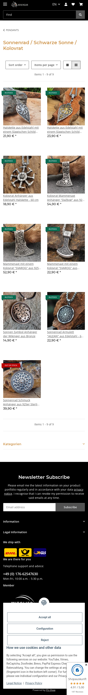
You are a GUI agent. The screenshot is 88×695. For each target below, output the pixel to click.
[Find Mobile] (39, 14)
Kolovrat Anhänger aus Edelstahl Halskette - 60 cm (21, 198)
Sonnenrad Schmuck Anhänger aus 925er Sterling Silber (22, 402)
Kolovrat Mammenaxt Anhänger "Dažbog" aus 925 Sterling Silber (65, 198)
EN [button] (54, 4)
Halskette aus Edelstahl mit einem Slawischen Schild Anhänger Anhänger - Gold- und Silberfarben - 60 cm (65, 130)
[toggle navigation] (5, 2)
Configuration (44, 628)
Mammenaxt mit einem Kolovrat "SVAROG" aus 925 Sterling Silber (21, 266)
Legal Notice (14, 683)
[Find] (80, 14)
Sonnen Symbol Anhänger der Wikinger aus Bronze (20, 334)
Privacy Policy (33, 683)
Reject (45, 640)
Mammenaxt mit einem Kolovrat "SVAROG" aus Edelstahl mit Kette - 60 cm (64, 266)
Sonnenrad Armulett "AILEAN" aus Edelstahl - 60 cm (65, 334)
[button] (65, 4)
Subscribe (70, 507)
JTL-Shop (50, 690)
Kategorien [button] (12, 444)
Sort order (15, 65)
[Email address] (29, 507)
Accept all (45, 617)
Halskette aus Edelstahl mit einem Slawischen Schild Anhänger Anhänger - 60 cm (21, 130)
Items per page (44, 65)
